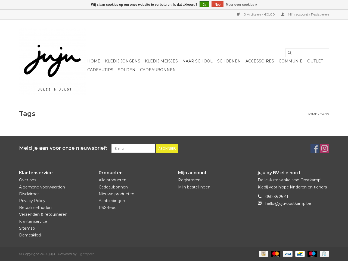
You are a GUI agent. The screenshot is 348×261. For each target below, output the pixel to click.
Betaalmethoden (35, 207)
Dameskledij (30, 235)
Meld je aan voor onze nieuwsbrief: (63, 148)
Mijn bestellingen (194, 187)
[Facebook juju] (314, 148)
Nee (217, 5)
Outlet (315, 61)
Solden (126, 69)
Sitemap (27, 228)
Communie (291, 61)
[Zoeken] (307, 52)
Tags (324, 114)
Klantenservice (33, 221)
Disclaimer (29, 193)
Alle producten (112, 180)
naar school (197, 61)
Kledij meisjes (161, 61)
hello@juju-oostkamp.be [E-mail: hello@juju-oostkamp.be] (288, 203)
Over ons (27, 180)
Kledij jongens (122, 61)
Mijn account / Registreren (305, 14)
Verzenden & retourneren (43, 214)
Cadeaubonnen (158, 69)
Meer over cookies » (241, 5)
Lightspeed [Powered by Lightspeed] (86, 254)
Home (93, 61)
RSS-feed (108, 207)
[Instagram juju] (324, 148)
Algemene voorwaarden (42, 187)
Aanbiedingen (112, 200)
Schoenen (229, 61)
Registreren (189, 180)
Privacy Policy (32, 200)
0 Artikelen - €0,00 (256, 14)
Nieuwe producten (116, 193)
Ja (204, 5)
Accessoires (260, 61)
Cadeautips (100, 69)
